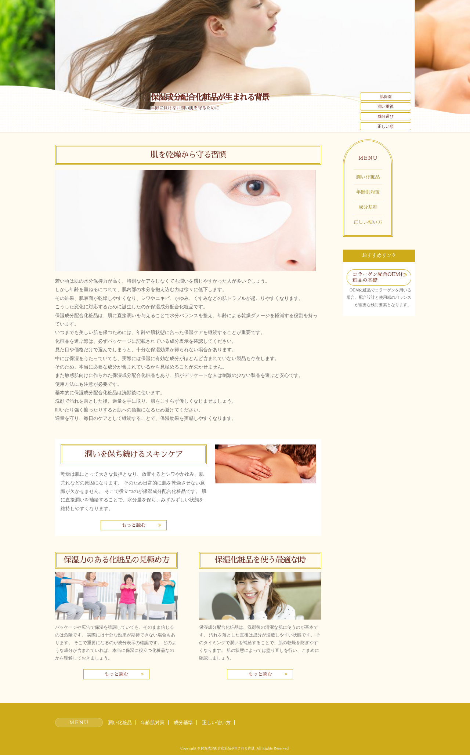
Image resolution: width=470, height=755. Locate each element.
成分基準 (367, 207)
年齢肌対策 (368, 192)
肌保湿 (386, 96)
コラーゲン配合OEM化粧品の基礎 (378, 277)
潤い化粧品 (368, 177)
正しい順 (385, 126)
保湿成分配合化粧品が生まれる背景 (210, 97)
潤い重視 (385, 106)
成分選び (385, 116)
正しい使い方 (368, 222)
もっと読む (133, 525)
